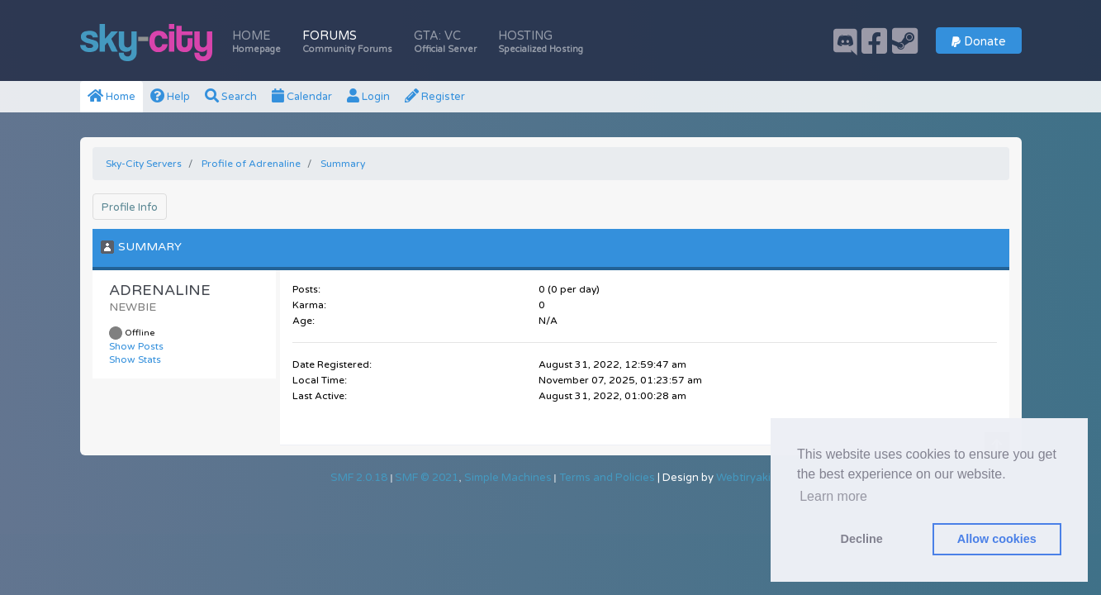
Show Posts (136, 346)
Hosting (540, 42)
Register (435, 96)
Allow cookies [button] (997, 538)
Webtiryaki (743, 477)
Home (256, 42)
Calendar (302, 96)
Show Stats (135, 359)
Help (170, 96)
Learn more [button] (833, 496)
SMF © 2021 (426, 477)
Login (368, 96)
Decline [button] (862, 538)
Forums (347, 42)
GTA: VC (445, 42)
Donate (979, 42)
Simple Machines (508, 477)
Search (231, 96)
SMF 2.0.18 (358, 477)
